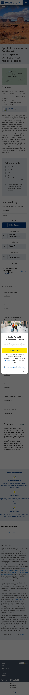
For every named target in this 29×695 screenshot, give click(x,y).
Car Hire (3, 675)
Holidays (3, 7)
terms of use (8, 570)
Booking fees (18, 599)
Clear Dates (24, 271)
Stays (2, 665)
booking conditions (20, 570)
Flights (3, 663)
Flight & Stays (5, 668)
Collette (11, 7)
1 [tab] (11, 464)
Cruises (3, 670)
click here (22, 634)
